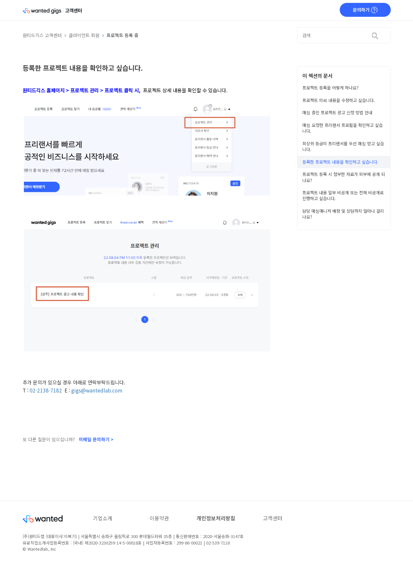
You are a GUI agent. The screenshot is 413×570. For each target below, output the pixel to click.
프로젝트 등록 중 (122, 35)
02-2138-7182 (46, 390)
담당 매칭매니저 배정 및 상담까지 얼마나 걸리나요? (343, 214)
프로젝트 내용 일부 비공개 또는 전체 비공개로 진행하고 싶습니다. (343, 195)
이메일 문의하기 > (96, 439)
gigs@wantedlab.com (96, 390)
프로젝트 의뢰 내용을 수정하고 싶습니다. (338, 100)
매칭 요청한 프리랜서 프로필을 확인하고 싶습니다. (342, 128)
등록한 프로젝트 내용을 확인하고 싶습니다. (340, 162)
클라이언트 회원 (84, 35)
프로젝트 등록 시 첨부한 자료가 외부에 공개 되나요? (343, 177)
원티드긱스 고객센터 (42, 35)
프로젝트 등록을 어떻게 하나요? (330, 88)
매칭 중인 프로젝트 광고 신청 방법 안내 (337, 112)
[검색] (343, 35)
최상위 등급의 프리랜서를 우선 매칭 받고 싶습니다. (343, 146)
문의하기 (365, 10)
